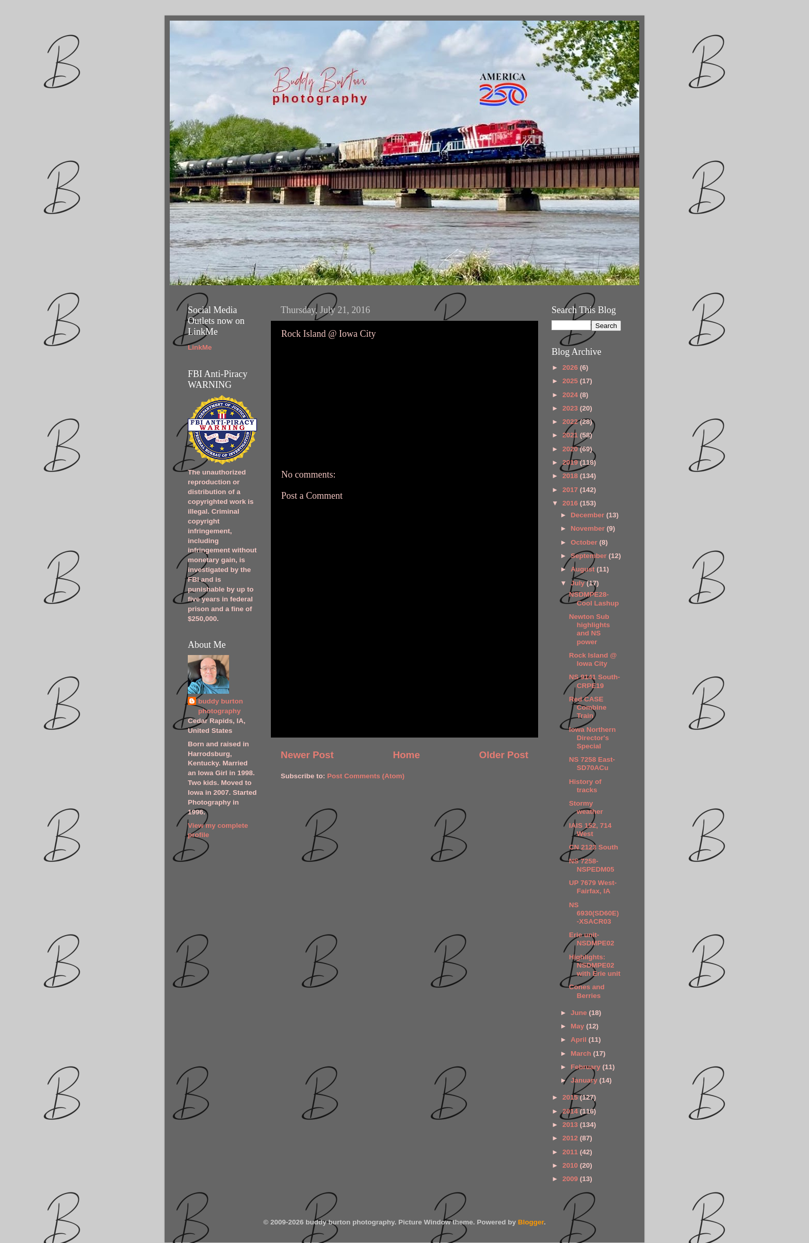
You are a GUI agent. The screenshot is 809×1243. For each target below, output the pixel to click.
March (582, 1053)
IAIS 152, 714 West (590, 830)
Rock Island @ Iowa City (593, 659)
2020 (571, 449)
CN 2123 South (593, 847)
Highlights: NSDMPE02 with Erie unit (595, 965)
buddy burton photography (220, 706)
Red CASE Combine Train (588, 707)
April (580, 1039)
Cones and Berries (587, 991)
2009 (571, 1179)
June (580, 1013)
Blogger (531, 1222)
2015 (571, 1097)
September (590, 556)
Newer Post (307, 754)
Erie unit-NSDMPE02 (591, 939)
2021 (571, 435)
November (589, 528)
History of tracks (585, 786)
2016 (571, 503)
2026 (571, 367)
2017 (571, 490)
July (579, 583)
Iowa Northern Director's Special (592, 738)
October (585, 542)
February (587, 1067)
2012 (571, 1138)
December (588, 515)
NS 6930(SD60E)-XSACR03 (594, 913)
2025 (571, 381)
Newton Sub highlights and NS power (589, 629)
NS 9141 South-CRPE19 (594, 681)
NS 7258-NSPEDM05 (591, 865)
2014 (571, 1111)
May (578, 1026)
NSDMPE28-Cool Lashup (594, 599)
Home (406, 754)
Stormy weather (586, 807)
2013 (571, 1124)
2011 (571, 1152)
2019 (571, 462)
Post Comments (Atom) (366, 776)
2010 (571, 1165)
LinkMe (200, 347)
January (585, 1080)
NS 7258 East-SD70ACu (592, 764)
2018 (571, 476)
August (583, 569)
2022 (571, 422)
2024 (571, 395)
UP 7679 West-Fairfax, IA (593, 887)
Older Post (503, 754)
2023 (571, 408)
